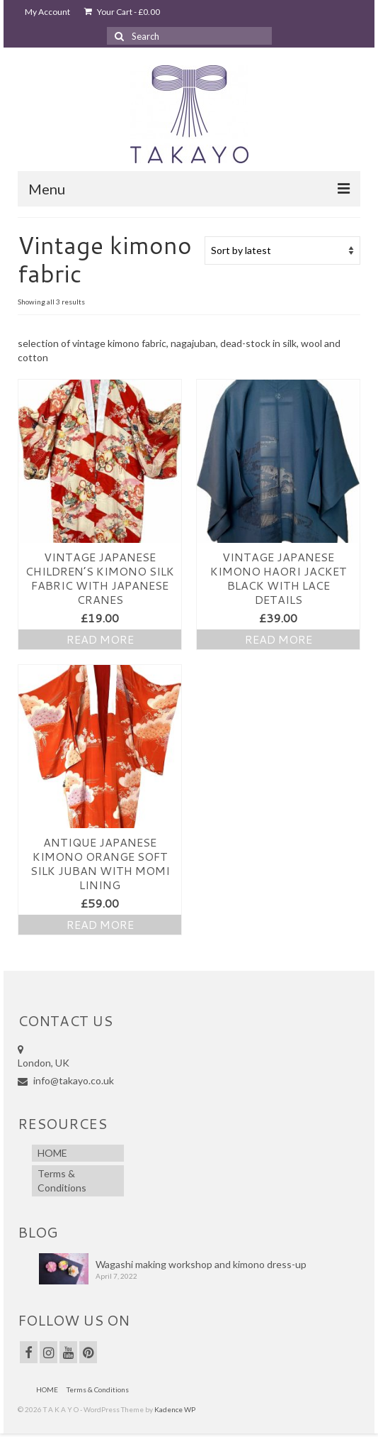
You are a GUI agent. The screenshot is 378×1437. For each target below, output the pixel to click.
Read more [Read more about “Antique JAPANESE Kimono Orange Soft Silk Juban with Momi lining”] (100, 924)
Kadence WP (174, 1409)
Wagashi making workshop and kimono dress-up (201, 1264)
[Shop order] (282, 250)
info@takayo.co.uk (66, 1080)
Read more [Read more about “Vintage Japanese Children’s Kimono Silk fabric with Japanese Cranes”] (100, 639)
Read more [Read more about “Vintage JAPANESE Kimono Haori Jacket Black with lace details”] (278, 639)
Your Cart (122, 11)
